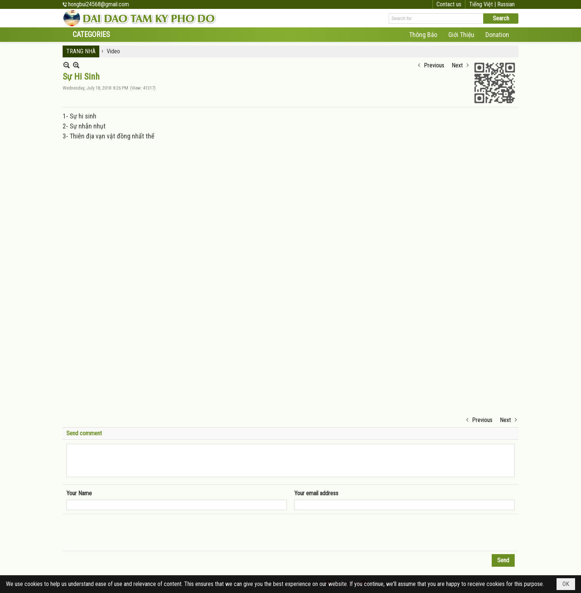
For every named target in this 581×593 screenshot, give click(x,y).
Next (457, 65)
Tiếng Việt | (483, 4)
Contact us (448, 4)
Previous (434, 65)
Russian (506, 4)
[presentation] (122, 532)
